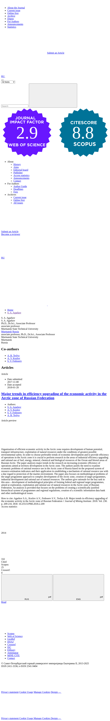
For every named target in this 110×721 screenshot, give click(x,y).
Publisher (18, 172)
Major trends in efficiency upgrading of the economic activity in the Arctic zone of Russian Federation (54, 396)
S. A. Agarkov (14, 312)
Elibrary (11, 650)
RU (3, 76)
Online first (12, 13)
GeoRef (11, 639)
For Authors (13, 21)
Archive (11, 16)
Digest (10, 18)
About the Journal (16, 7)
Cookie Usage (26, 692)
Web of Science (15, 636)
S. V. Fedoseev (14, 361)
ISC (9, 647)
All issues (18, 203)
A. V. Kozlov (13, 358)
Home (10, 310)
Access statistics (21, 175)
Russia (15, 331)
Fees (15, 192)
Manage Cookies (42, 692)
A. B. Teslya (13, 355)
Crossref (11, 644)
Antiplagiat (12, 652)
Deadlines (18, 189)
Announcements (15, 24)
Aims (16, 167)
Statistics (11, 27)
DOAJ (10, 641)
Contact (17, 181)
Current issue (13, 10)
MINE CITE (13, 655)
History (17, 164)
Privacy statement (10, 692)
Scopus (10, 633)
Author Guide (20, 186)
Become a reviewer (10, 234)
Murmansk (6, 331)
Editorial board (20, 170)
